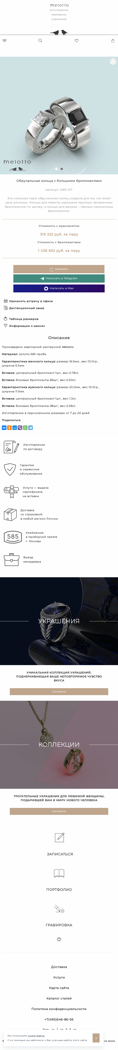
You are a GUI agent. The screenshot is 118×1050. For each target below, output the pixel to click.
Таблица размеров (21, 319)
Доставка (59, 967)
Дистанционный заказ (24, 308)
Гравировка (59, 915)
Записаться (59, 844)
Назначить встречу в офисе (28, 301)
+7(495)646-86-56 (59, 1019)
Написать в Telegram (59, 279)
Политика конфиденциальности (59, 1009)
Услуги (59, 977)
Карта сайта (59, 988)
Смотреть (59, 692)
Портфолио (59, 880)
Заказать (58, 269)
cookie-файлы (36, 1035)
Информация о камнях (24, 326)
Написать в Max (59, 289)
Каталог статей (59, 998)
